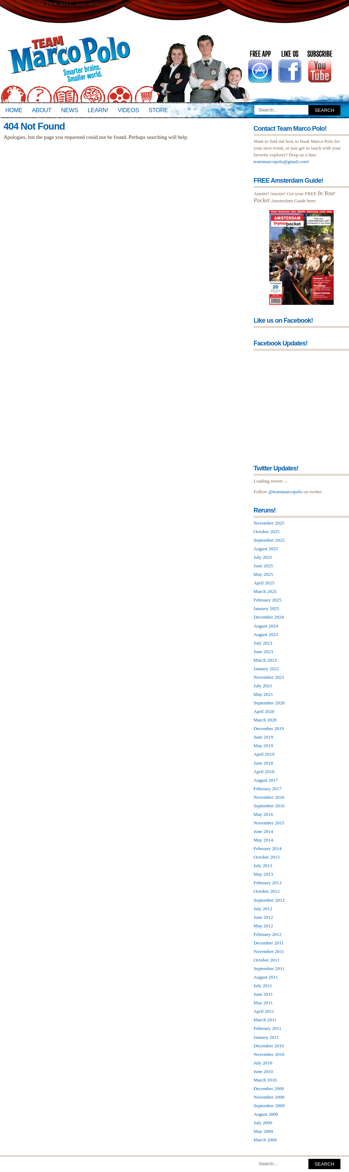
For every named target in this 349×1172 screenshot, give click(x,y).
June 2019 (263, 737)
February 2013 (267, 882)
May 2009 (263, 1131)
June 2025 (263, 565)
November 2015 (269, 822)
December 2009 (269, 1088)
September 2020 (269, 702)
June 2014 (263, 831)
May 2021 (263, 694)
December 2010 (269, 1045)
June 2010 (263, 1071)
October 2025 (267, 531)
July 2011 (263, 985)
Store (158, 110)
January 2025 (266, 608)
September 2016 (269, 805)
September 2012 (269, 900)
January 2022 (266, 668)
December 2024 (269, 617)
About (42, 110)
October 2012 (267, 891)
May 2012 (263, 925)
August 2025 (266, 548)
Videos (128, 110)
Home (13, 110)
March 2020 (265, 720)
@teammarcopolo (285, 491)
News (69, 110)
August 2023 (266, 634)
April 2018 (264, 771)
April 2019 (264, 754)
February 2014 (267, 848)
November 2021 (269, 677)
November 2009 (269, 1097)
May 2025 (263, 574)
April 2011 (264, 1011)
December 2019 (269, 728)
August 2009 (266, 1114)
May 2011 (263, 1002)
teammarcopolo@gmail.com (281, 161)
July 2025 (263, 557)
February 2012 (267, 934)
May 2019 (263, 745)
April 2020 (264, 711)
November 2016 (269, 797)
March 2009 (265, 1139)
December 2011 (269, 943)
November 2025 (269, 523)
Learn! (98, 110)
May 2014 (263, 840)
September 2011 (269, 968)
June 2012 (263, 917)
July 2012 (263, 908)
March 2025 (265, 591)
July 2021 (263, 685)
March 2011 (265, 1019)
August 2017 (266, 780)
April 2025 (264, 582)
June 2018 (263, 763)
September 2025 (269, 540)
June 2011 (263, 994)
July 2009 (263, 1122)
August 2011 (266, 977)
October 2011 (267, 960)
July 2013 (263, 865)
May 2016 (263, 814)
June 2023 (263, 651)
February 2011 (267, 1028)
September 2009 (269, 1105)
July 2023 (263, 643)
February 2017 (267, 788)
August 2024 (266, 626)
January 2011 (266, 1037)
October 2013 (267, 857)
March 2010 (265, 1080)
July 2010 (263, 1063)
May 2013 (263, 874)
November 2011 (269, 951)
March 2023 (265, 660)
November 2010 (269, 1054)
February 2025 (267, 600)
